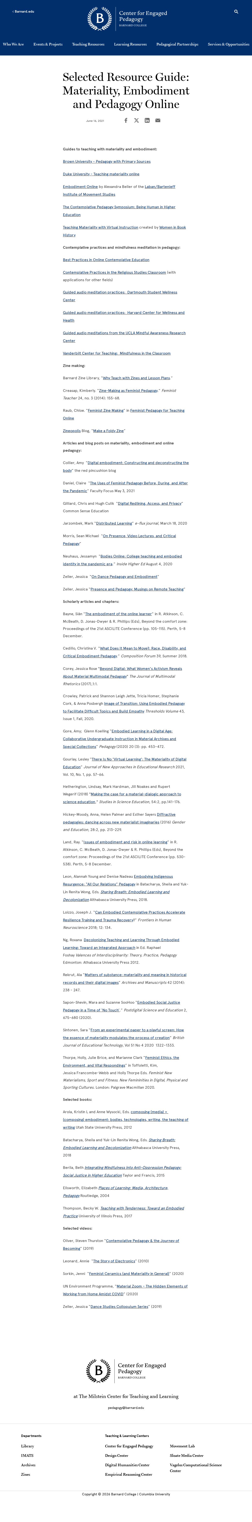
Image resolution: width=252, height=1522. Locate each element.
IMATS (27, 1455)
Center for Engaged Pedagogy (129, 1446)
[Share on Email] (158, 121)
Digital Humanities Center (127, 1464)
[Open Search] (236, 12)
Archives (28, 1464)
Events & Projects (47, 44)
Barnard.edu (23, 12)
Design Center (116, 1455)
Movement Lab (182, 1446)
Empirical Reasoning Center (128, 1474)
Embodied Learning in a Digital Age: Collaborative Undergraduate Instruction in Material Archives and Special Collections (119, 739)
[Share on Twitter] (136, 121)
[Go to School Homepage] (127, 20)
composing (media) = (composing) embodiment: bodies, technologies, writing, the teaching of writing (125, 1120)
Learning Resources (130, 44)
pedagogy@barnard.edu (126, 1408)
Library (27, 1446)
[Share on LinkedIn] (147, 121)
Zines (25, 1474)
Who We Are (13, 44)
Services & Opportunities (228, 44)
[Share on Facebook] (126, 121)
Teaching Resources (88, 44)
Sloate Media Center (187, 1455)
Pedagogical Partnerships (177, 44)
